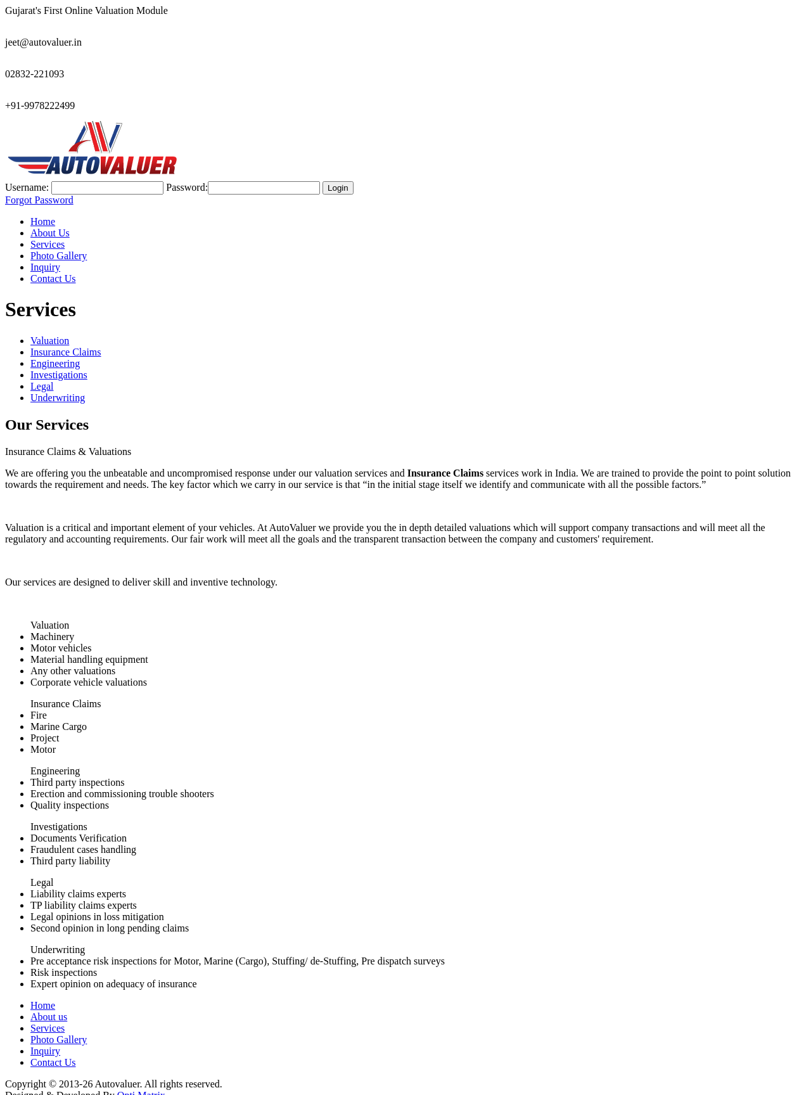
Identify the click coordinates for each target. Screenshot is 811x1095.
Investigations (58, 363)
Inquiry (45, 255)
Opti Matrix (141, 1084)
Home (42, 210)
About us (48, 1005)
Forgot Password (39, 188)
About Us (50, 221)
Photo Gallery (58, 244)
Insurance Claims (65, 340)
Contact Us (53, 267)
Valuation (49, 329)
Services (47, 232)
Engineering (55, 352)
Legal (41, 374)
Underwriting (57, 386)
